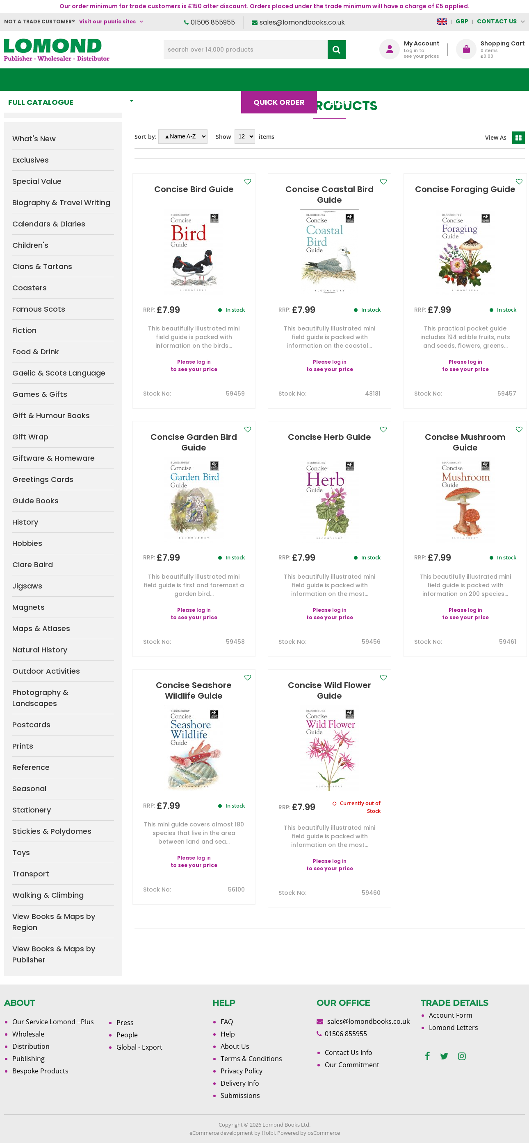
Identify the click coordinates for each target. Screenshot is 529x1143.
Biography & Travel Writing (61, 202)
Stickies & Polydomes (51, 831)
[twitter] (444, 1056)
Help (228, 1034)
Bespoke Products (40, 1070)
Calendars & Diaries (48, 224)
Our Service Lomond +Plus (53, 1021)
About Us (398, 80)
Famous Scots (38, 309)
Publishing (28, 1058)
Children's (30, 245)
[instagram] (462, 1056)
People (127, 1034)
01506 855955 (213, 22)
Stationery (31, 810)
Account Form (450, 1015)
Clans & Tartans (42, 266)
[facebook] (427, 1056)
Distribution (31, 1046)
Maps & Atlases (41, 628)
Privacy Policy (241, 1070)
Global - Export (139, 1047)
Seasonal (29, 788)
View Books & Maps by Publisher (53, 954)
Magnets (28, 607)
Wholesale (28, 1034)
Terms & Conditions (251, 1058)
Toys (21, 852)
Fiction (24, 330)
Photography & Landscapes (40, 697)
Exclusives (30, 160)
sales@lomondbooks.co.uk (302, 22)
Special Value (37, 181)
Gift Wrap (30, 437)
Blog (343, 80)
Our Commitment (352, 1064)
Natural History (39, 650)
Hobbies (27, 543)
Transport (30, 874)
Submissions (240, 1095)
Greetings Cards (42, 479)
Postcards (31, 725)
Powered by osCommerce (308, 1132)
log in (203, 361)
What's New (182, 80)
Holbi (268, 1132)
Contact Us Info (348, 1052)
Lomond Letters (453, 1027)
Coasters (29, 288)
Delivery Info (240, 1083)
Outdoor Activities (46, 671)
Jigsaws (27, 586)
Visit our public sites (107, 21)
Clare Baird (32, 564)
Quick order (282, 80)
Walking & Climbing (48, 895)
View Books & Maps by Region (53, 922)
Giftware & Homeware (53, 458)
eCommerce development (221, 1132)
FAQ (227, 1021)
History (25, 522)
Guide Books (35, 501)
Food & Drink (35, 351)
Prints (22, 746)
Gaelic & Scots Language (58, 373)
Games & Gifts (39, 394)
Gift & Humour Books (51, 415)
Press (125, 1022)
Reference (31, 767)
